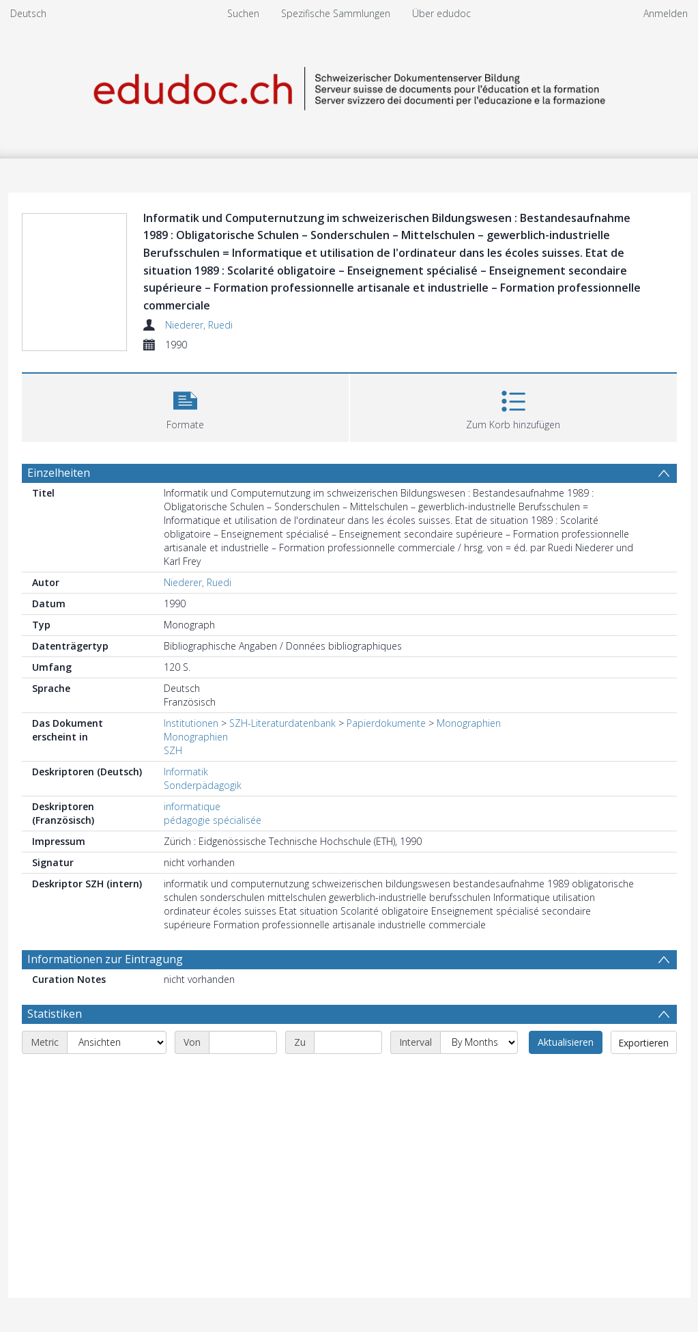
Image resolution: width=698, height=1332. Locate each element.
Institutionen (191, 723)
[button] (185, 406)
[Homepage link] (349, 86)
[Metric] (116, 1042)
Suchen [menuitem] (243, 13)
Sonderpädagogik (203, 785)
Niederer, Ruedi (199, 324)
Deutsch (28, 13)
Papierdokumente (386, 723)
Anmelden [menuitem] (665, 13)
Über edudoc (441, 13)
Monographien (469, 723)
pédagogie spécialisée (212, 820)
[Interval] (479, 1042)
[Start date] (243, 1042)
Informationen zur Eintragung (105, 959)
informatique (192, 806)
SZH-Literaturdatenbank (282, 723)
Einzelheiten (58, 472)
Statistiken (54, 1013)
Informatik (186, 771)
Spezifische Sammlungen (335, 13)
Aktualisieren (566, 1042)
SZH (173, 750)
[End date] (348, 1042)
